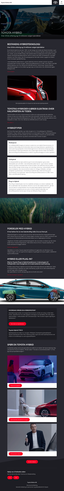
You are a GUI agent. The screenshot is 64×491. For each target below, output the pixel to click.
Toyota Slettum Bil (6, 2)
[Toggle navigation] (61, 2)
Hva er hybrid (10, 71)
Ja (9, 477)
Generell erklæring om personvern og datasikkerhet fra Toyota (32, 487)
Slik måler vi (10, 122)
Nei (16, 477)
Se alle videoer (32, 462)
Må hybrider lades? (16, 454)
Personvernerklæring (32, 485)
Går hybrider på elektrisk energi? (19, 419)
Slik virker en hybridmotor (17, 324)
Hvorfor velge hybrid (12, 247)
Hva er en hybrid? (15, 385)
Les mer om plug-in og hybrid (15, 274)
